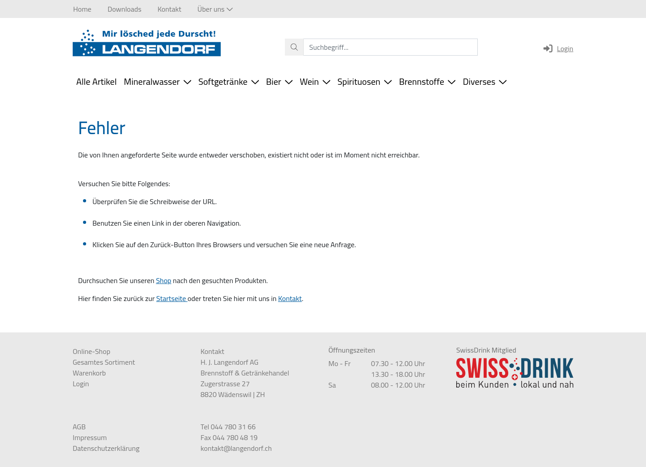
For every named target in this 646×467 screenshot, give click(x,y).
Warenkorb (89, 372)
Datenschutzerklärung (106, 448)
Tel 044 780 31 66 (228, 426)
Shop (163, 280)
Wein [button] (315, 81)
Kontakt (290, 298)
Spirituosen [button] (364, 81)
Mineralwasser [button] (157, 81)
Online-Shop (91, 351)
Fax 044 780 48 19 (229, 437)
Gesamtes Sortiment (104, 362)
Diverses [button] (485, 81)
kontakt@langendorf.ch (236, 448)
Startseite (172, 298)
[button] (215, 9)
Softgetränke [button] (228, 81)
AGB (79, 426)
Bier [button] (279, 81)
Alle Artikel (96, 81)
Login (557, 48)
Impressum (90, 437)
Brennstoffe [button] (427, 81)
